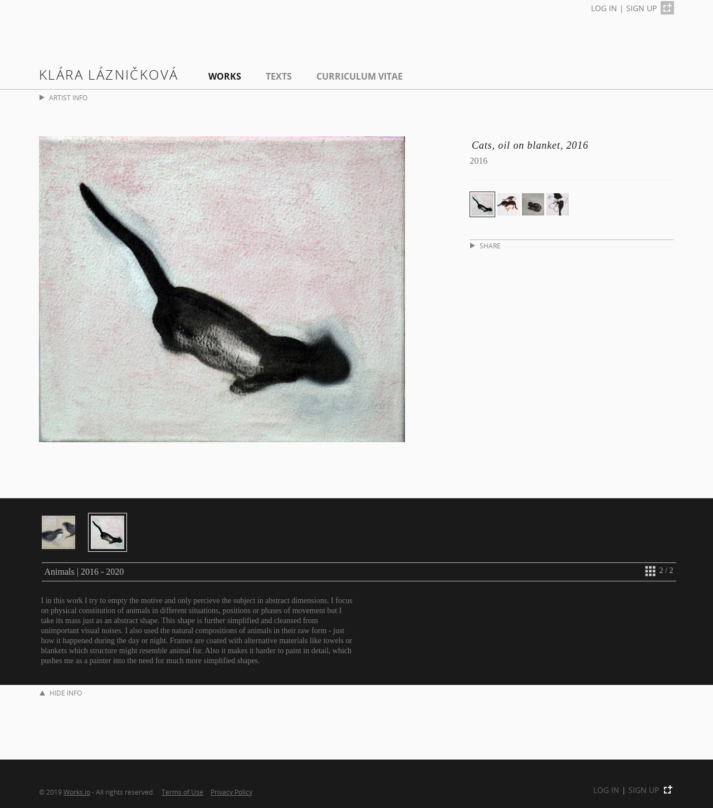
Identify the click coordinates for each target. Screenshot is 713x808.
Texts (279, 76)
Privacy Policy (231, 791)
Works (224, 76)
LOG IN (604, 8)
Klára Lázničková (108, 74)
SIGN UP (641, 8)
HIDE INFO (61, 693)
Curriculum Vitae (359, 76)
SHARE (485, 246)
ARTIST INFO (63, 97)
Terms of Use (182, 791)
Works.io (77, 791)
